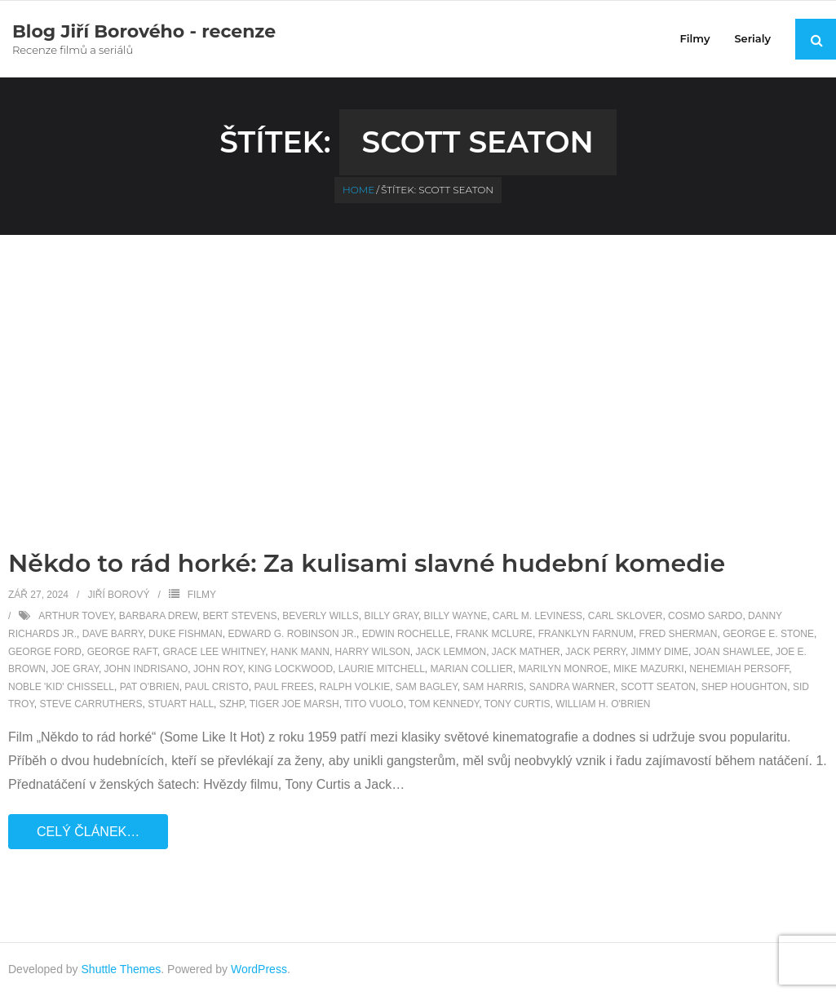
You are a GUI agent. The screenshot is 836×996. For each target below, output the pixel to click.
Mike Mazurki (648, 669)
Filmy (202, 594)
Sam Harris (493, 687)
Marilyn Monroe (563, 669)
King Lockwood (290, 669)
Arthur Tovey (75, 616)
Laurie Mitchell (381, 669)
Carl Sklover (625, 616)
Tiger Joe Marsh (294, 704)
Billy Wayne (456, 616)
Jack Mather (526, 651)
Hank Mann (300, 651)
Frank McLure (494, 634)
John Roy (217, 669)
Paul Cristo (216, 687)
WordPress (259, 969)
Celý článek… (88, 832)
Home (358, 190)
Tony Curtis (517, 704)
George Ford (45, 651)
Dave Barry (113, 634)
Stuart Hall (181, 704)
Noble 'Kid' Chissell (61, 687)
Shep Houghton (744, 687)
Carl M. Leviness (537, 616)
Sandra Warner (572, 687)
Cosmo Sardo (705, 616)
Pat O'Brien (149, 687)
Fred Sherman (678, 634)
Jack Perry (595, 651)
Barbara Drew (158, 616)
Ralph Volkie (354, 687)
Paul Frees (283, 687)
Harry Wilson (372, 651)
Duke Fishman (185, 634)
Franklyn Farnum (586, 634)
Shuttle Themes (121, 969)
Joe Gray (75, 669)
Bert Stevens (240, 616)
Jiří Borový (118, 594)
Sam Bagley (427, 687)
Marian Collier (471, 669)
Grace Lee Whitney (213, 651)
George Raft (122, 651)
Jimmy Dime (659, 651)
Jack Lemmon (450, 651)
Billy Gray (391, 616)
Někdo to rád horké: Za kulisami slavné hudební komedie (366, 563)
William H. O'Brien (602, 704)
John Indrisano (146, 669)
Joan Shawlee (732, 651)
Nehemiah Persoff (739, 669)
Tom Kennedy (444, 704)
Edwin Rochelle (406, 634)
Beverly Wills (320, 616)
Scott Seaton (658, 687)
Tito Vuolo (373, 704)
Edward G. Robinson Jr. (292, 634)
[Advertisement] (418, 357)
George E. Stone (768, 634)
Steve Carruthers (90, 704)
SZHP (231, 704)
